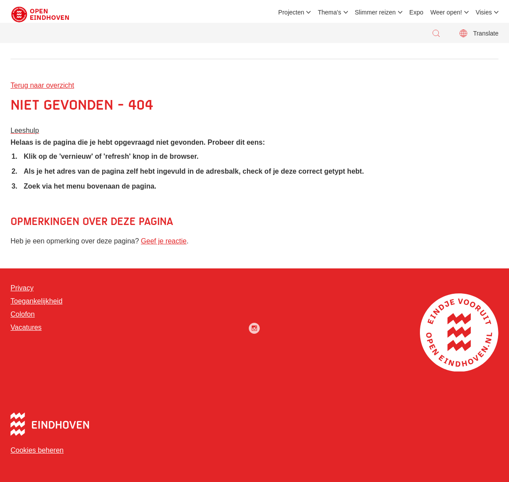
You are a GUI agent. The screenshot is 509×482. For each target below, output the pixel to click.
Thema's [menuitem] (329, 12)
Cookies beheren (37, 450)
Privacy (22, 288)
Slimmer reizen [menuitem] (375, 12)
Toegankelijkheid (36, 301)
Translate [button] (485, 33)
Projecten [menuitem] (291, 12)
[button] (438, 33)
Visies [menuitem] (484, 12)
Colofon (23, 314)
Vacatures (26, 327)
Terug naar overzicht (42, 85)
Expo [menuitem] (416, 12)
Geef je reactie (163, 241)
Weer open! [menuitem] (446, 12)
